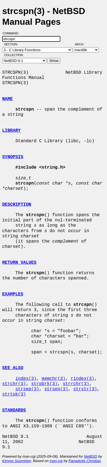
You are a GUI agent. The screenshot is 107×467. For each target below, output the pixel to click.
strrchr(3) (76, 384)
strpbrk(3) (44, 384)
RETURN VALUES (19, 263)
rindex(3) (82, 379)
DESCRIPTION (16, 205)
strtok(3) (14, 394)
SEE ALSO (12, 368)
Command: (12, 33)
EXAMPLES (12, 294)
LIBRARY (11, 131)
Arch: (82, 44)
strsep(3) (27, 389)
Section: (12, 44)
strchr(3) (14, 384)
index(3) (25, 379)
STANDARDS (14, 410)
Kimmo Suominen (16, 461)
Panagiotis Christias (85, 461)
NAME (7, 99)
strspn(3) (56, 389)
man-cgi (56, 461)
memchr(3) (53, 379)
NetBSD (90, 456)
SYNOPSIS (12, 157)
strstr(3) (85, 389)
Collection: (14, 55)
